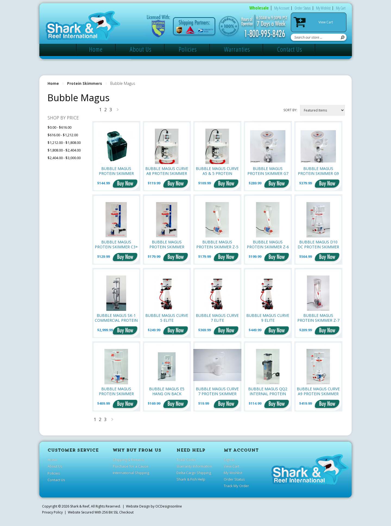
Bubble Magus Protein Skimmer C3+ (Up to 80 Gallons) (116, 244)
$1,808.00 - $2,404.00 (64, 150)
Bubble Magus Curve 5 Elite (166, 318)
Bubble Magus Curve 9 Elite (267, 318)
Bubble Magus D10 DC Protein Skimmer (318, 244)
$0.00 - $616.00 (59, 127)
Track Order (186, 459)
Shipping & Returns (128, 459)
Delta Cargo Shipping (193, 472)
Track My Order (236, 485)
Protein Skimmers (84, 83)
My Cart (340, 8)
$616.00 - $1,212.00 (63, 134)
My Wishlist (323, 8)
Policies (188, 49)
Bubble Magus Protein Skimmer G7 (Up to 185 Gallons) (267, 171)
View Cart (326, 22)
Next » (117, 111)
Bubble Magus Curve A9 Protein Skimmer (318, 391)
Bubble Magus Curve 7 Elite (217, 318)
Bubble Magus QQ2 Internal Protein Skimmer (267, 391)
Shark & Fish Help (190, 479)
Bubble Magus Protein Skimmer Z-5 (217, 244)
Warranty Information (194, 466)
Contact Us (289, 49)
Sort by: (290, 110)
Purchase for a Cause (131, 466)
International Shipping (131, 472)
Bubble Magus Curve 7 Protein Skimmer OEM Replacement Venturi (217, 391)
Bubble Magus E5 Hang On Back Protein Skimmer (166, 391)
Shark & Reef (79, 506)
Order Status (303, 8)
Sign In (229, 459)
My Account (281, 8)
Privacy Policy (52, 512)
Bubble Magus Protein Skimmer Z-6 (268, 244)
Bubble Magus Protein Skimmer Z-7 (318, 318)
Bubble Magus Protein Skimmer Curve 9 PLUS (116, 391)
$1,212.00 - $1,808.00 (64, 142)
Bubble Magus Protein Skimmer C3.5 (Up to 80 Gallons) (166, 244)
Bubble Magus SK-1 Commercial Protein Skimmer (116, 318)
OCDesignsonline (168, 506)
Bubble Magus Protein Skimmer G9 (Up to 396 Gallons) (318, 171)
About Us (141, 49)
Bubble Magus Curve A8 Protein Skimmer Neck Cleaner (166, 171)
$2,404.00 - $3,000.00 (64, 157)
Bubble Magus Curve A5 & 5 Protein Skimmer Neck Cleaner (217, 171)
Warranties (237, 49)
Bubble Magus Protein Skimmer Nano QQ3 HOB (116, 171)
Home (96, 49)
